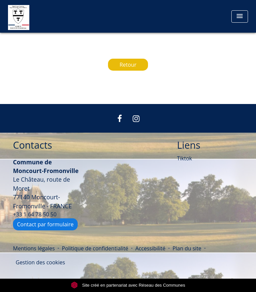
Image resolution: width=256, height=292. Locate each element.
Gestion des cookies (40, 262)
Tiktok (184, 158)
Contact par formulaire (45, 224)
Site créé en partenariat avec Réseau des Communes (128, 285)
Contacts (32, 145)
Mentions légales (34, 248)
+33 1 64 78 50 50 (35, 214)
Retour (128, 64)
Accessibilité (150, 248)
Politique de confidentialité (95, 248)
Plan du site (186, 248)
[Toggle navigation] (239, 16)
